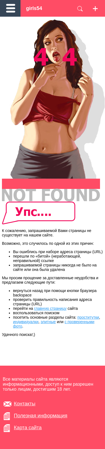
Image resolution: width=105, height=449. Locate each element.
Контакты (24, 403)
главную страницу (50, 308)
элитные (48, 322)
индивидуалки (26, 322)
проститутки (88, 317)
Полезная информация (40, 415)
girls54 (34, 8)
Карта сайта (28, 427)
